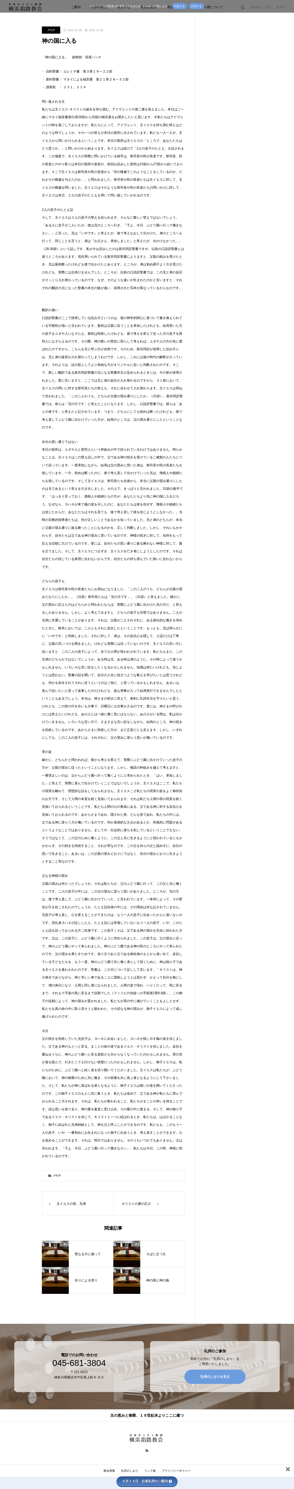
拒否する (196, 6)
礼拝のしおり (129, 1470)
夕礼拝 (51, 30)
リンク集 (150, 1470)
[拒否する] (289, 6)
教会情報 (109, 1470)
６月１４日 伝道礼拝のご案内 (147, 1481)
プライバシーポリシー (176, 1470)
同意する (179, 6)
